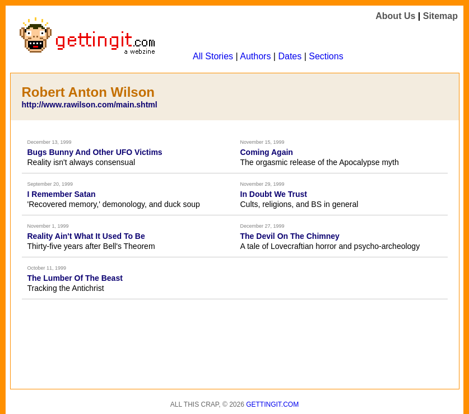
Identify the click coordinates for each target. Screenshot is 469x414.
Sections (326, 56)
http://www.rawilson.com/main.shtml (89, 104)
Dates (289, 56)
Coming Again (266, 152)
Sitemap (440, 16)
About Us (395, 16)
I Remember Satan (61, 194)
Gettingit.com (272, 404)
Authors (255, 56)
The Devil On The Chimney (290, 236)
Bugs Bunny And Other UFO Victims (94, 152)
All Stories (213, 56)
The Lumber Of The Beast (75, 278)
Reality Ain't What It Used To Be (86, 236)
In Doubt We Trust (274, 194)
